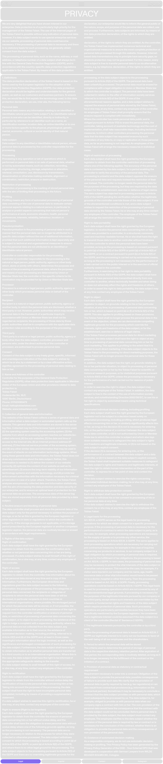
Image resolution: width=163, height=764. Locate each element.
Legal (20, 761)
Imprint (61, 761)
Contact (101, 761)
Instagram (142, 761)
